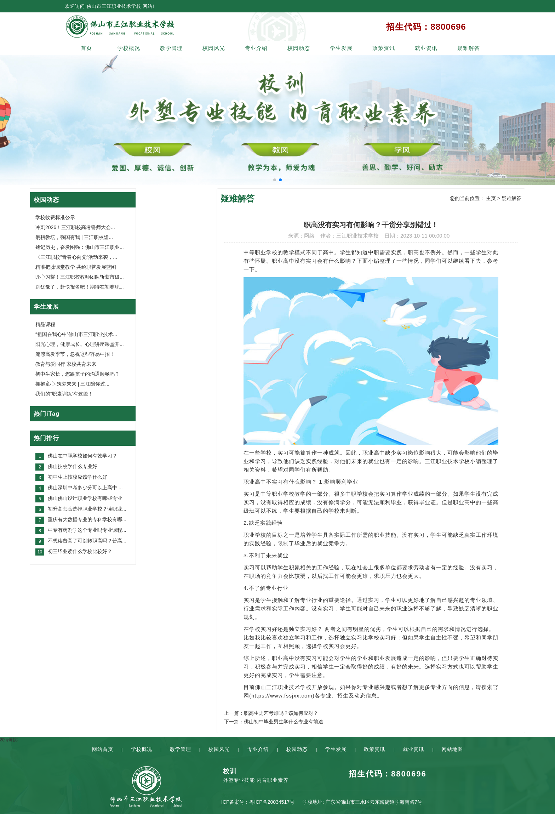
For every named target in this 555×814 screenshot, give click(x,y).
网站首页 (102, 749)
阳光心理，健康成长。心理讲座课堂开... (79, 344)
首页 (86, 48)
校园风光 (213, 48)
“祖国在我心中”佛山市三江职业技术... (76, 334)
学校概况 (129, 48)
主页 (491, 198)
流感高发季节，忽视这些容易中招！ (75, 354)
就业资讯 (426, 48)
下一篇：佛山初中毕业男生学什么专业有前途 (273, 721)
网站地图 (452, 749)
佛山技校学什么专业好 (72, 466)
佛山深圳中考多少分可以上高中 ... (85, 487)
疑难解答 (468, 48)
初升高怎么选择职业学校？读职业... (87, 509)
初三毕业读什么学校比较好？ (80, 551)
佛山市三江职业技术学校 (114, 6)
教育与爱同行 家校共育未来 (65, 364)
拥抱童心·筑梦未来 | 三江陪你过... (72, 384)
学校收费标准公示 (55, 217)
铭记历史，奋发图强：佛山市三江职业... (79, 247)
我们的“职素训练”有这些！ (64, 394)
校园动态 (298, 48)
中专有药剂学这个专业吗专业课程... (87, 530)
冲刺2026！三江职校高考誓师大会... (75, 227)
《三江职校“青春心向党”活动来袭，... (76, 257)
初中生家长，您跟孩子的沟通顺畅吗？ (77, 374)
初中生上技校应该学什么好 (77, 477)
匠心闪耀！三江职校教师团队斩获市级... (79, 277)
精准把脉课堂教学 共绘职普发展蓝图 (75, 267)
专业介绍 (256, 48)
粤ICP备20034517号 (271, 802)
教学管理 (171, 48)
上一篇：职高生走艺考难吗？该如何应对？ (271, 713)
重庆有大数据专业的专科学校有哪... (87, 519)
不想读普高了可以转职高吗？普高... (87, 540)
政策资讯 (383, 48)
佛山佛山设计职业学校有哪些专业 (85, 498)
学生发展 (341, 48)
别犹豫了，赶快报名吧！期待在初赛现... (79, 287)
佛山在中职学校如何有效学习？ (82, 456)
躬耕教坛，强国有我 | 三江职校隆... (74, 237)
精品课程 (45, 324)
